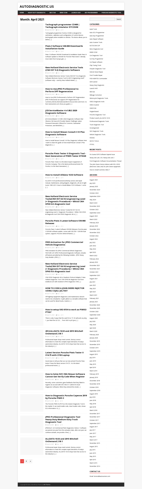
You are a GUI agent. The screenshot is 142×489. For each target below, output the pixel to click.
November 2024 (95, 190)
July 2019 (92, 357)
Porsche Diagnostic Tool (111, 13)
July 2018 (92, 397)
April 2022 (93, 252)
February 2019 (94, 374)
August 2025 (94, 180)
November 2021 (95, 269)
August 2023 (94, 216)
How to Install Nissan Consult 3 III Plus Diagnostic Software (65, 133)
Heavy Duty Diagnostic (36, 13)
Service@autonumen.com (102, 476)
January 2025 (94, 186)
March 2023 (93, 219)
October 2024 (94, 193)
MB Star (53, 13)
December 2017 (95, 413)
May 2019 (93, 364)
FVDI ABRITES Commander (98, 78)
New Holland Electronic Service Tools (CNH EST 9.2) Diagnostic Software (64, 68)
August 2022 (94, 239)
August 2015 (94, 446)
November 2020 (95, 308)
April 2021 (93, 292)
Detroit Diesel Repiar (96, 72)
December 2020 (95, 305)
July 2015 (92, 450)
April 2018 (93, 407)
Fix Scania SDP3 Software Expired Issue (102, 154)
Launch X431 (76, 13)
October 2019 (94, 348)
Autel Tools (93, 29)
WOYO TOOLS (94, 141)
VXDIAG (92, 138)
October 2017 (94, 420)
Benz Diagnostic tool (96, 49)
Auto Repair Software (96, 39)
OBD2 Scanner (94, 105)
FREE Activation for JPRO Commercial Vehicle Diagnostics (64, 243)
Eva (58, 30)
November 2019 (95, 344)
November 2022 (95, 232)
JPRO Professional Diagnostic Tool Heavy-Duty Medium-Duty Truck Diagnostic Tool (62, 419)
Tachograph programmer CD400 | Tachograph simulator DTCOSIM (62, 25)
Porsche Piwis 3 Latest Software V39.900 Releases (65, 222)
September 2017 (95, 423)
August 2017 (94, 427)
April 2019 (93, 367)
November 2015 (95, 443)
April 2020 (93, 328)
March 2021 (93, 295)
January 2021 (94, 302)
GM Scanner (93, 82)
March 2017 (93, 440)
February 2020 (94, 335)
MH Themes (47, 484)
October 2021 (94, 272)
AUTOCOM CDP (95, 46)
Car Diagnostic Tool (96, 55)
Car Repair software (96, 62)
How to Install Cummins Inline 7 (100, 170)
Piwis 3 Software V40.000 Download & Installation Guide (64, 47)
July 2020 (92, 321)
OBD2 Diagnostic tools (97, 102)
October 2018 (94, 387)
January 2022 (94, 262)
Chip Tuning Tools (95, 65)
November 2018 (95, 384)
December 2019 (95, 341)
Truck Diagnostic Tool (97, 125)
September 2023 (95, 213)
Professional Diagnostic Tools (99, 121)
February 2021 (94, 298)
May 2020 (93, 325)
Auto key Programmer (97, 36)
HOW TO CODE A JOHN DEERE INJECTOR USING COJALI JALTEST (64, 289)
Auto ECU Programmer (97, 32)
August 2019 (94, 354)
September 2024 (95, 196)
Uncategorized (94, 128)
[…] (51, 40)
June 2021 (93, 285)
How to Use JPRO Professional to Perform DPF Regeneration (61, 90)
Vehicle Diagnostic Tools (97, 134)
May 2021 (93, 288)
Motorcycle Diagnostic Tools (99, 98)
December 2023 (95, 206)
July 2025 (92, 183)
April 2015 (93, 460)
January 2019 (94, 377)
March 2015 (93, 463)
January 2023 (94, 226)
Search (119, 19)
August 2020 (94, 318)
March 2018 (93, 410)
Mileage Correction (96, 95)
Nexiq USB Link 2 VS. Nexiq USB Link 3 (102, 158)
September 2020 (95, 315)
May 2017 (93, 437)
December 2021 (95, 265)
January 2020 (94, 338)
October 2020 (94, 311)
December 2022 (95, 229)
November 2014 (95, 466)
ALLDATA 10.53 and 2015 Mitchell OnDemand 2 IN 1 (61, 440)
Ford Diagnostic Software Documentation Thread (105, 161)
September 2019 (95, 351)
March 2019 (93, 371)
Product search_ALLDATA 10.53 (100, 118)
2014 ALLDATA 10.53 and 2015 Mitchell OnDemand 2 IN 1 (64, 332)
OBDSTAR (93, 108)
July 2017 (92, 430)
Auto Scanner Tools (96, 42)
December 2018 (95, 381)
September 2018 (95, 390)
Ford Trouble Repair (96, 75)
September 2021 (95, 275)
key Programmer (91, 13)
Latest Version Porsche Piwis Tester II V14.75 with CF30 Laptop (64, 353)
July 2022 (92, 242)
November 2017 (95, 417)
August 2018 (94, 394)
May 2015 (93, 456)
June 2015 (93, 453)
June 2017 (93, 433)
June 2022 (93, 246)
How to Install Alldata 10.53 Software (64, 174)
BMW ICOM (63, 13)
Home (22, 13)
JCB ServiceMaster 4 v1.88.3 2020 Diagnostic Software (61, 111)
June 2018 (93, 400)
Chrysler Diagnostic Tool (97, 69)
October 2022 (94, 236)
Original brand (94, 111)
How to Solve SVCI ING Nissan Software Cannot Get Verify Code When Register (65, 375)
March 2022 (93, 255)
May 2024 (93, 200)
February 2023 (94, 223)
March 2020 (93, 331)
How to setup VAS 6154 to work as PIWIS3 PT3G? (65, 310)
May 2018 (93, 404)
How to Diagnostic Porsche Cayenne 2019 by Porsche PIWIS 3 (66, 396)
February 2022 (94, 259)
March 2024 (93, 203)
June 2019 (93, 361)
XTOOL (92, 144)
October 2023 (94, 209)
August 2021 (94, 279)
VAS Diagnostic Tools (96, 131)
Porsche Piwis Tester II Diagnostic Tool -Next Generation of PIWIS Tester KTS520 (65, 154)
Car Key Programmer (96, 59)
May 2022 (93, 249)
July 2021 (92, 282)
